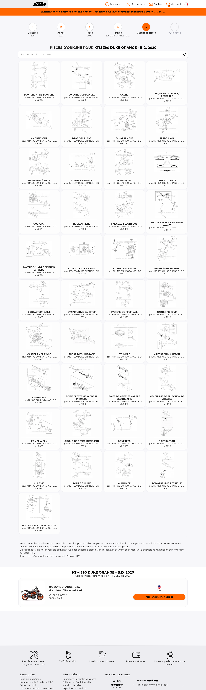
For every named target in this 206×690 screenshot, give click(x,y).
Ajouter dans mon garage (159, 597)
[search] (185, 54)
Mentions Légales (72, 685)
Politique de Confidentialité (77, 682)
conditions (160, 12)
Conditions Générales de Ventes (79, 679)
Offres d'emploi (28, 685)
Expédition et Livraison (74, 688)
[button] (33, 592)
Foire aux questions (30, 679)
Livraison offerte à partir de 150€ (36, 682)
